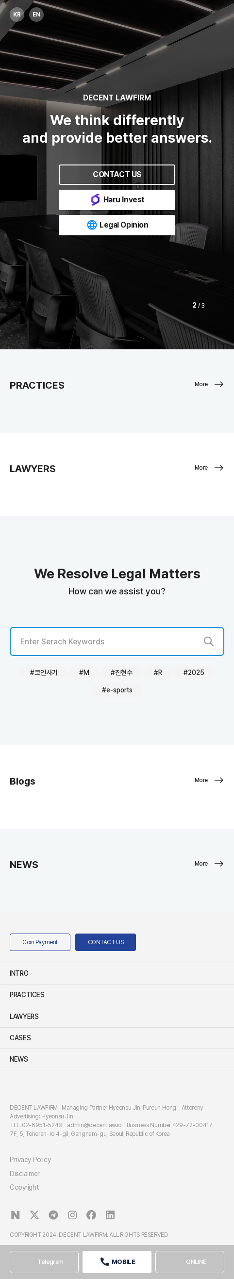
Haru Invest (116, 200)
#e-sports (117, 690)
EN (34, 12)
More (209, 384)
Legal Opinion (117, 225)
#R (158, 672)
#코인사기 (44, 672)
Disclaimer (25, 1174)
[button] (178, 305)
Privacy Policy (30, 1160)
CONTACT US (117, 174)
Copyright (24, 1187)
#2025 (194, 672)
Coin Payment (39, 942)
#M (84, 672)
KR (15, 12)
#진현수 (122, 672)
